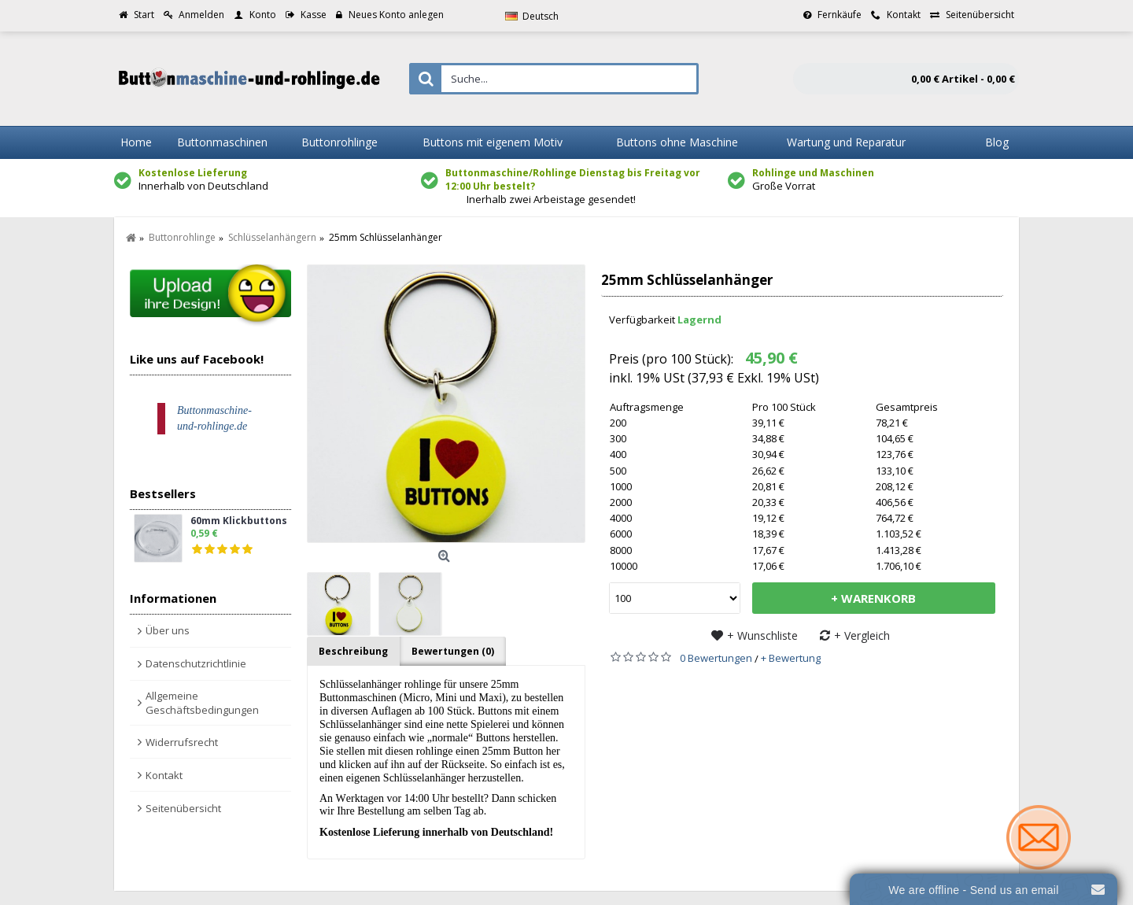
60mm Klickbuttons (238, 521)
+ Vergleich (862, 635)
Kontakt (164, 775)
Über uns (168, 630)
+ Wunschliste (762, 635)
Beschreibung (353, 651)
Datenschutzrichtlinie (196, 663)
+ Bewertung (791, 658)
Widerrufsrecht (182, 742)
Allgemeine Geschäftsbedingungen (202, 703)
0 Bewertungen (716, 658)
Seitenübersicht (183, 808)
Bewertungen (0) (452, 651)
